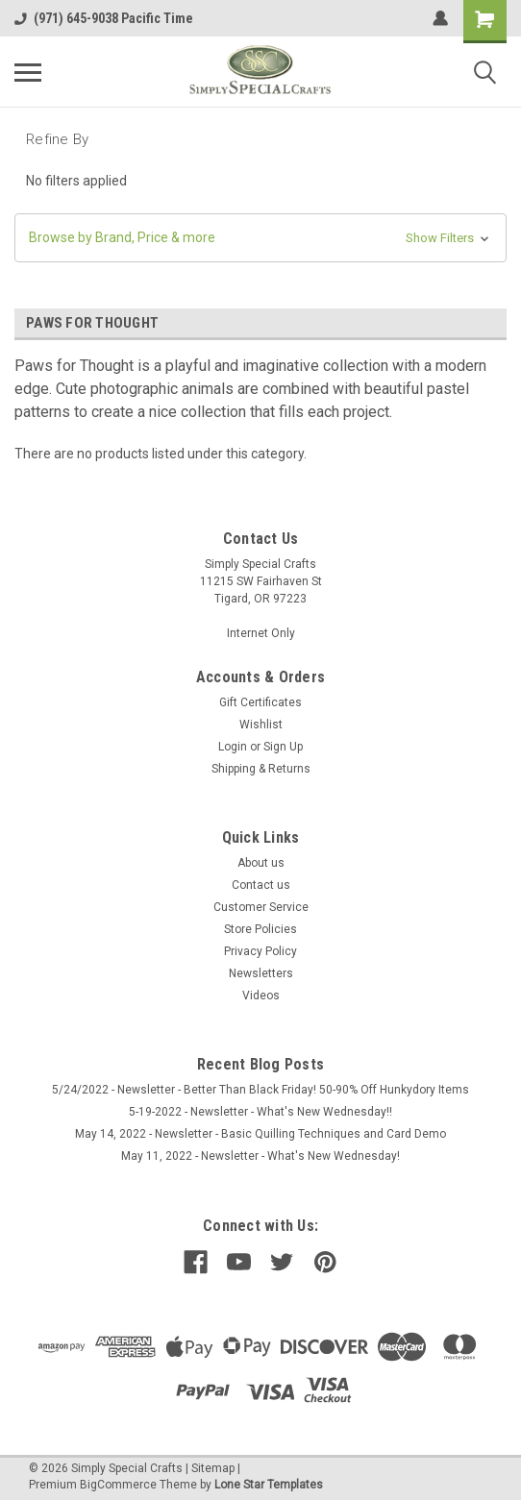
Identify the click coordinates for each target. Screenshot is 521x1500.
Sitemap (213, 1468)
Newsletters (261, 973)
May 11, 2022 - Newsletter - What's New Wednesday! (260, 1156)
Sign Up (283, 746)
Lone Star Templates (268, 1484)
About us (261, 863)
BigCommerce (118, 1484)
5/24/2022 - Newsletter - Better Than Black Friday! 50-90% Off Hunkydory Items (260, 1089)
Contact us (261, 885)
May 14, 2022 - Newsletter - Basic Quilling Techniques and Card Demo (260, 1134)
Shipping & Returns (260, 768)
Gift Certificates (260, 702)
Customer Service (261, 907)
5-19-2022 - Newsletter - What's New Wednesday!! (260, 1112)
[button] (260, 237)
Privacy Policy (260, 951)
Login (232, 746)
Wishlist (261, 724)
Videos (261, 995)
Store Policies (260, 929)
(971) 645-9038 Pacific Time (103, 18)
